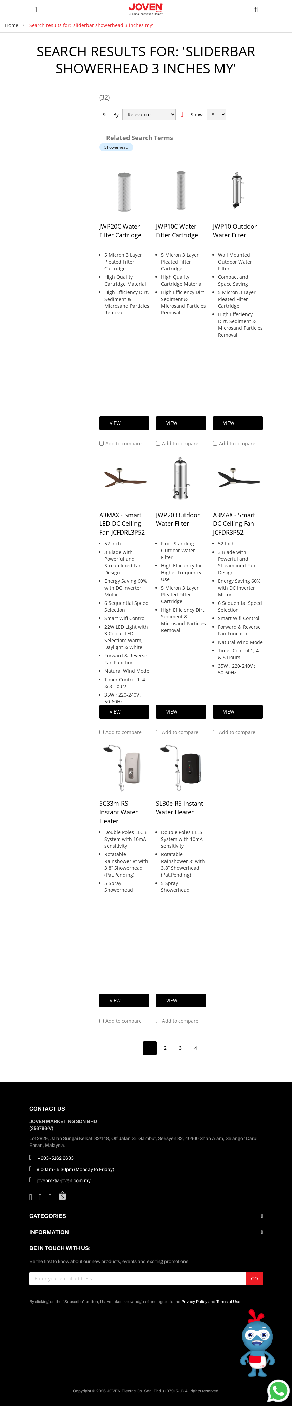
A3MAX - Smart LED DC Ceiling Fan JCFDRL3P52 (122, 523)
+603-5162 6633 (51, 1157)
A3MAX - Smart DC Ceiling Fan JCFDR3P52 (234, 523)
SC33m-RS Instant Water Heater (118, 812)
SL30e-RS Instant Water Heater (179, 807)
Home (12, 25)
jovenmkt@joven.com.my (60, 1180)
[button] (120, 443)
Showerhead (116, 147)
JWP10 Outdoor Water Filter (235, 230)
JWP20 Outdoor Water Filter (178, 519)
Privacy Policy (194, 1301)
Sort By (111, 114)
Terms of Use (228, 1301)
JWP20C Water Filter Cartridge (120, 230)
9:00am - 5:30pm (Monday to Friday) (71, 1168)
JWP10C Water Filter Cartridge (177, 230)
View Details (119, 425)
